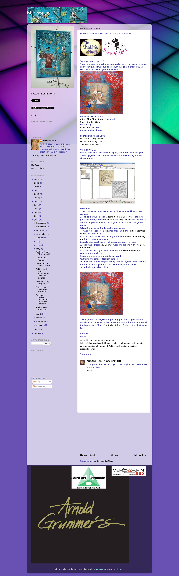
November (41, 226)
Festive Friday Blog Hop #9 (42, 282)
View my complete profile (43, 155)
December (41, 223)
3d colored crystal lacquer (99, 343)
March (39, 317)
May (38, 249)
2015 (36, 209)
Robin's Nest (114, 346)
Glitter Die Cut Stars (90, 122)
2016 (36, 205)
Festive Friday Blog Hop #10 (43, 253)
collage (135, 343)
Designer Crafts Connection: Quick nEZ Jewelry (42, 299)
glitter (99, 346)
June (38, 245)
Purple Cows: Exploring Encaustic (42, 289)
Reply (89, 370)
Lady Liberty (86, 127)
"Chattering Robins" (112, 325)
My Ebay (35, 165)
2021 (36, 190)
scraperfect (85, 349)
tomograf (98, 569)
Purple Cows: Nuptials (42, 258)
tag (93, 349)
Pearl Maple (92, 361)
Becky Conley (49, 140)
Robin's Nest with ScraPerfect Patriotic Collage (42, 273)
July (38, 241)
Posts (36, 382)
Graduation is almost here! (43, 264)
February (40, 321)
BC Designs (38, 12)
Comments (39, 386)
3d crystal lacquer (122, 343)
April (38, 314)
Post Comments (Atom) (102, 461)
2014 (36, 212)
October (40, 230)
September (41, 234)
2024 (36, 186)
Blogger (119, 569)
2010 (36, 333)
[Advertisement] (114, 433)
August (39, 238)
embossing (90, 346)
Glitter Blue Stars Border (92, 119)
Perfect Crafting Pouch (91, 138)
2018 (36, 201)
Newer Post (87, 455)
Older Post (141, 455)
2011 (36, 329)
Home (114, 455)
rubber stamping (128, 346)
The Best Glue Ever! (90, 144)
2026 (36, 179)
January (40, 325)
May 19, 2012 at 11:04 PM (109, 361)
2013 (36, 216)
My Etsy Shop (37, 168)
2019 (36, 197)
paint (105, 346)
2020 (37, 194)
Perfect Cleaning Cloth (91, 141)
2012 (36, 220)
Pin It (33, 115)
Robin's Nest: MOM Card (42, 308)
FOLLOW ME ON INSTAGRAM (43, 94)
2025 (36, 183)
